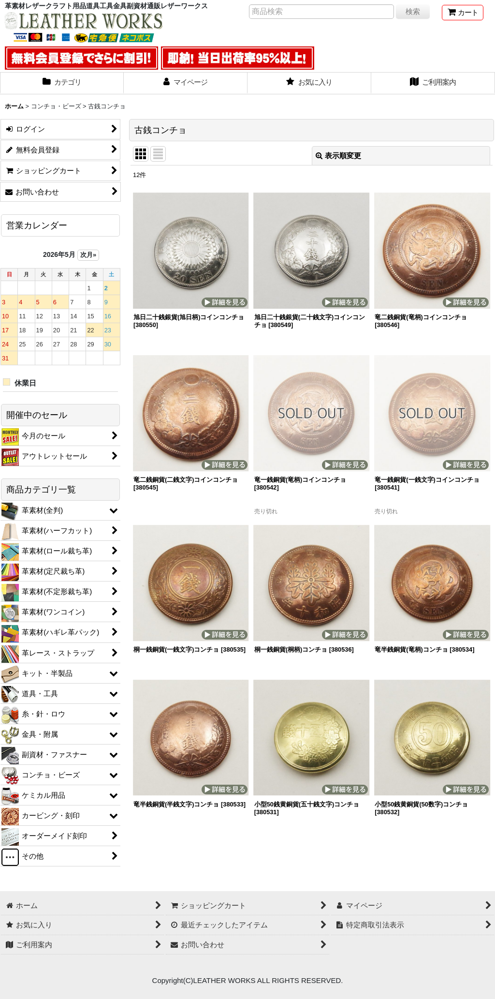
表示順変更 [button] (338, 155)
